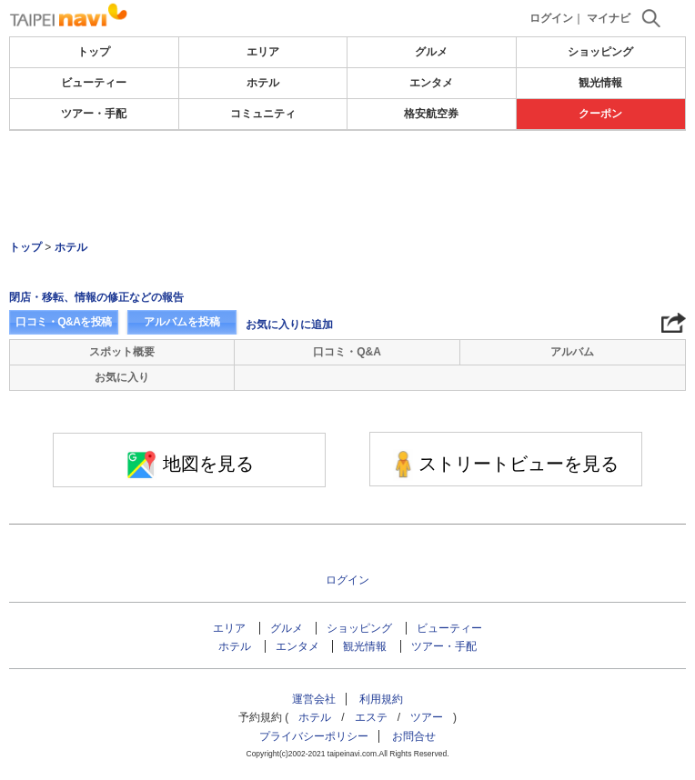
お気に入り (122, 377)
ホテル (263, 82)
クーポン (600, 113)
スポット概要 (122, 351)
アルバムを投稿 (182, 321)
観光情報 (600, 82)
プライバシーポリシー (313, 736)
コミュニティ (263, 113)
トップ (93, 51)
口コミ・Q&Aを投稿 (63, 321)
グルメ (431, 51)
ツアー (426, 717)
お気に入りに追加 (289, 324)
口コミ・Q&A (347, 351)
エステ (371, 717)
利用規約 (381, 699)
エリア (263, 51)
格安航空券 (431, 113)
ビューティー (93, 82)
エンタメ (431, 82)
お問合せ (414, 736)
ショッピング (600, 51)
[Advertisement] (347, 185)
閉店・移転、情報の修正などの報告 (96, 297)
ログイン (551, 18)
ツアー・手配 (93, 113)
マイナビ (608, 18)
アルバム (572, 351)
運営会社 (314, 699)
